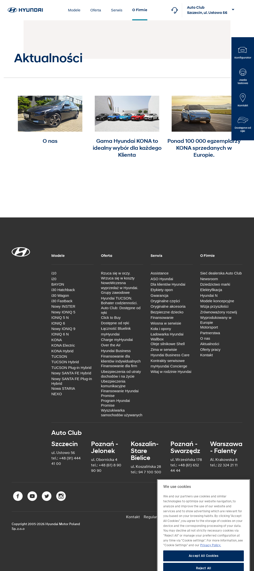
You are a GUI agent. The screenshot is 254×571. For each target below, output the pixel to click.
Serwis (116, 10)
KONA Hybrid (62, 351)
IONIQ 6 (58, 323)
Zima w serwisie (164, 349)
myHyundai (110, 334)
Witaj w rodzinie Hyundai (171, 371)
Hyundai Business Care (170, 355)
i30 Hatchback (63, 290)
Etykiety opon (162, 290)
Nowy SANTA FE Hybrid (71, 373)
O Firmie (139, 10)
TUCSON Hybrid (65, 362)
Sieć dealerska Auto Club (221, 273)
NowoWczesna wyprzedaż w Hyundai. (119, 285)
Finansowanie (162, 317)
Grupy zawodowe (115, 292)
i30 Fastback (61, 301)
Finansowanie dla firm (119, 366)
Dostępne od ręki (115, 323)
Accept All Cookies (204, 564)
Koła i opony (161, 329)
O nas (205, 338)
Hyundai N (209, 295)
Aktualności (209, 344)
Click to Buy (111, 317)
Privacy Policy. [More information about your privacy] (210, 554)
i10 (53, 273)
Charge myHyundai (117, 339)
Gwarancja (159, 295)
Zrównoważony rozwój (218, 312)
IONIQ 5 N (60, 317)
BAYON (57, 284)
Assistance (160, 273)
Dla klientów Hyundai (168, 284)
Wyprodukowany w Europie (215, 320)
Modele (74, 10)
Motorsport (209, 327)
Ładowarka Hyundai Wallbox (167, 336)
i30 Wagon (60, 295)
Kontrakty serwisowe (168, 361)
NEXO (56, 394)
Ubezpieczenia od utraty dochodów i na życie (121, 374)
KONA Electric (63, 345)
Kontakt (206, 355)
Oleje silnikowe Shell (168, 344)
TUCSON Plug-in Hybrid (71, 367)
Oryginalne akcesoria (168, 306)
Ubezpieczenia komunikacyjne (113, 383)
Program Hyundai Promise (115, 403)
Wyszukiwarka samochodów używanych (121, 412)
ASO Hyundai (162, 279)
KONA (56, 340)
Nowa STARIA (63, 388)
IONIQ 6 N (60, 334)
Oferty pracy (210, 349)
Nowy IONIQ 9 (63, 329)
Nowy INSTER (63, 306)
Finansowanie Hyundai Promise (120, 393)
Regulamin (153, 516)
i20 (53, 279)
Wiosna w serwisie (166, 323)
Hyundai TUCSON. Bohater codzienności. (119, 300)
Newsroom (209, 279)
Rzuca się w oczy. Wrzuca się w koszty (118, 275)
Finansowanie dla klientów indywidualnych (121, 358)
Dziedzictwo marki (215, 284)
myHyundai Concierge (169, 366)
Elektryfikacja (211, 290)
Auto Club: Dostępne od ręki (120, 310)
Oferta (95, 10)
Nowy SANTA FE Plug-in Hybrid (71, 381)
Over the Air (111, 345)
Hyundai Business (116, 351)
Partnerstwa (210, 333)
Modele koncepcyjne (217, 301)
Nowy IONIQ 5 (63, 312)
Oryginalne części (165, 301)
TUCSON (59, 356)
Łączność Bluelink (116, 328)
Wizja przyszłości (214, 306)
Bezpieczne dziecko (167, 312)
